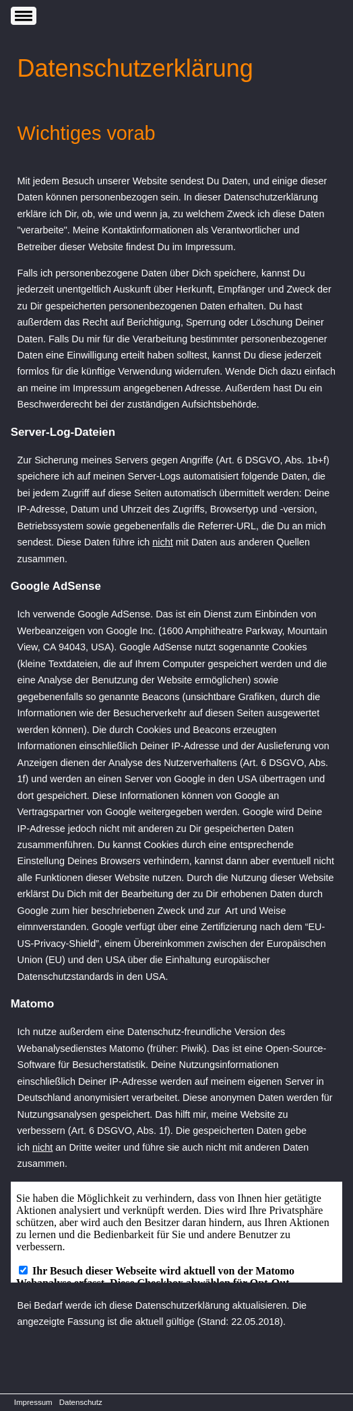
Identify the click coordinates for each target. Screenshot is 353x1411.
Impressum (33, 1402)
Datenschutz (80, 1402)
